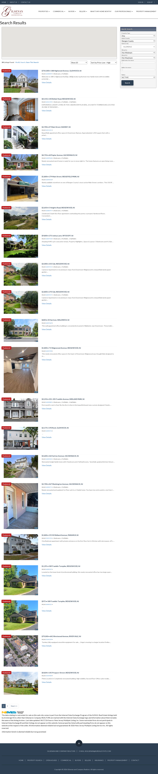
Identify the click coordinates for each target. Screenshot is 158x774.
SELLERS (88, 760)
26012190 (49, 102)
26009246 (49, 180)
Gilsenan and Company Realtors (61, 751)
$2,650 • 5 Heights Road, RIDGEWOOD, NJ (58, 208)
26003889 (49, 402)
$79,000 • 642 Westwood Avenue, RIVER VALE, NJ (61, 636)
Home (4, 2)
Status (123, 74)
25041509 (49, 639)
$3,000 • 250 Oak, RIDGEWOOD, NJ (55, 264)
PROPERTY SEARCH (34, 760)
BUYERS (78, 760)
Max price (124, 55)
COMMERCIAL (66, 760)
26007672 (49, 267)
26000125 (49, 569)
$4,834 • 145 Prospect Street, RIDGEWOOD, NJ (60, 673)
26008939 (49, 74)
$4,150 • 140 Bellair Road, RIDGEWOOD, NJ (59, 99)
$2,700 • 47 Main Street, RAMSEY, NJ (56, 127)
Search (127, 83)
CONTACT (135, 760)
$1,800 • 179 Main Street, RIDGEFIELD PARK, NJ (60, 177)
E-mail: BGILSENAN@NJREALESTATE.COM (95, 751)
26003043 (49, 459)
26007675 (49, 295)
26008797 (49, 210)
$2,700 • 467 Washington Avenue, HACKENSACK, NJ (62, 484)
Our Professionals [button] (124, 11)
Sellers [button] (83, 11)
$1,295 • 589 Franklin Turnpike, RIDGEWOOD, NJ (61, 566)
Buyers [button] (72, 11)
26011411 (49, 130)
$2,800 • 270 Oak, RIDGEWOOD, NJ (55, 292)
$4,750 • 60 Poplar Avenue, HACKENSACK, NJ (59, 155)
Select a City (125, 43)
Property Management (146, 11)
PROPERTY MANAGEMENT (117, 760)
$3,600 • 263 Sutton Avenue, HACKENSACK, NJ (60, 456)
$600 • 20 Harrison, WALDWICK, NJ (55, 320)
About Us (13, 2)
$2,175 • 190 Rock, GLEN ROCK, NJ (55, 428)
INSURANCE (99, 760)
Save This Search (32, 62)
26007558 (49, 239)
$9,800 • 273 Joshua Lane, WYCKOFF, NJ (57, 236)
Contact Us (25, 2)
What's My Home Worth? (100, 11)
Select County (126, 38)
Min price (124, 50)
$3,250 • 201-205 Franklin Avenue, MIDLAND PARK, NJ (63, 399)
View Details (47, 82)
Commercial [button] (59, 11)
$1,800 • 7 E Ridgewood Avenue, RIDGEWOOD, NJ (61, 348)
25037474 (49, 538)
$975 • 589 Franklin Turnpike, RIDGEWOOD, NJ (60, 601)
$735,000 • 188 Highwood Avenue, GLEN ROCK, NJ (61, 71)
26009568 (49, 158)
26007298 (49, 351)
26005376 (49, 431)
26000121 (49, 604)
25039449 (49, 676)
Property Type (126, 33)
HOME (21, 760)
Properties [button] (44, 11)
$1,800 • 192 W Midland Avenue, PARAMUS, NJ (60, 535)
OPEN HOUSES (51, 760)
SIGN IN (140, 2)
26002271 (49, 487)
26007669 (49, 323)
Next (14, 706)
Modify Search (20, 62)
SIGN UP (150, 2)
